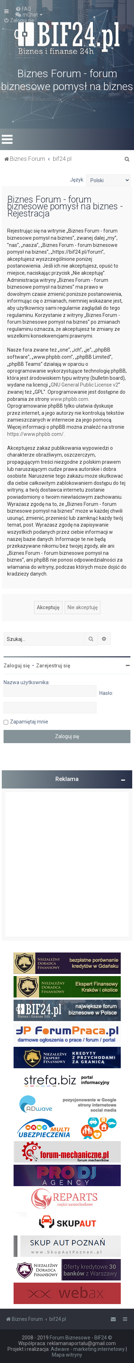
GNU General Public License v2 (84, 385)
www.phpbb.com (69, 399)
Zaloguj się (17, 665)
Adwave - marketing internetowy (88, 1349)
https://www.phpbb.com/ (35, 434)
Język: (77, 180)
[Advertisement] (67, 864)
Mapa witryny (67, 1355)
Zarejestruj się (53, 665)
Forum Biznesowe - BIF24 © (81, 1337)
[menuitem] (23, 9)
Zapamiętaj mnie (29, 722)
